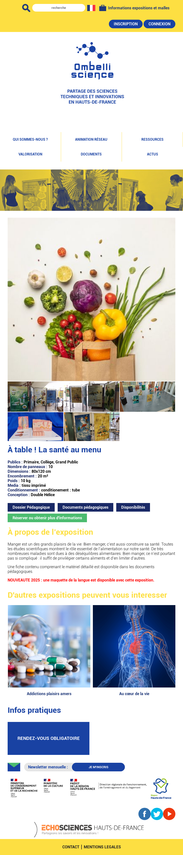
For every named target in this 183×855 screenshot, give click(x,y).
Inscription (126, 24)
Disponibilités (133, 507)
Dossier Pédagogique (31, 507)
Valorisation (30, 154)
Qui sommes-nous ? (30, 139)
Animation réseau (91, 139)
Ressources (152, 139)
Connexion (159, 24)
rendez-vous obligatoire (48, 738)
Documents (91, 154)
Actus (152, 154)
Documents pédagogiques (85, 507)
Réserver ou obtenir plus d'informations (47, 518)
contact (70, 847)
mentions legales (102, 847)
